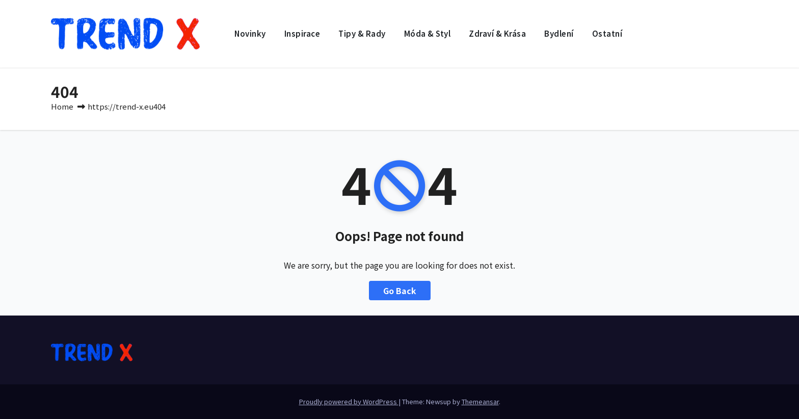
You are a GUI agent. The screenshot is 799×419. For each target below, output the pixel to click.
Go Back (399, 290)
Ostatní (607, 33)
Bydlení (559, 33)
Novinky (250, 33)
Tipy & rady (362, 33)
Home (62, 106)
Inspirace (302, 33)
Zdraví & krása (497, 33)
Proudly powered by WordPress (348, 401)
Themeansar (480, 401)
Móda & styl (427, 33)
